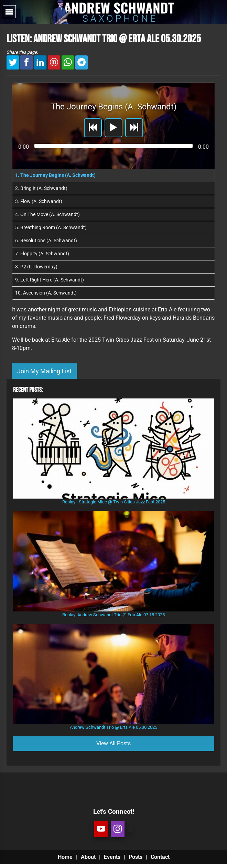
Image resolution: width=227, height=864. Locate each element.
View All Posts (113, 743)
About (88, 857)
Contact (160, 857)
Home (65, 857)
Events (112, 857)
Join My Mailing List (44, 371)
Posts (135, 857)
